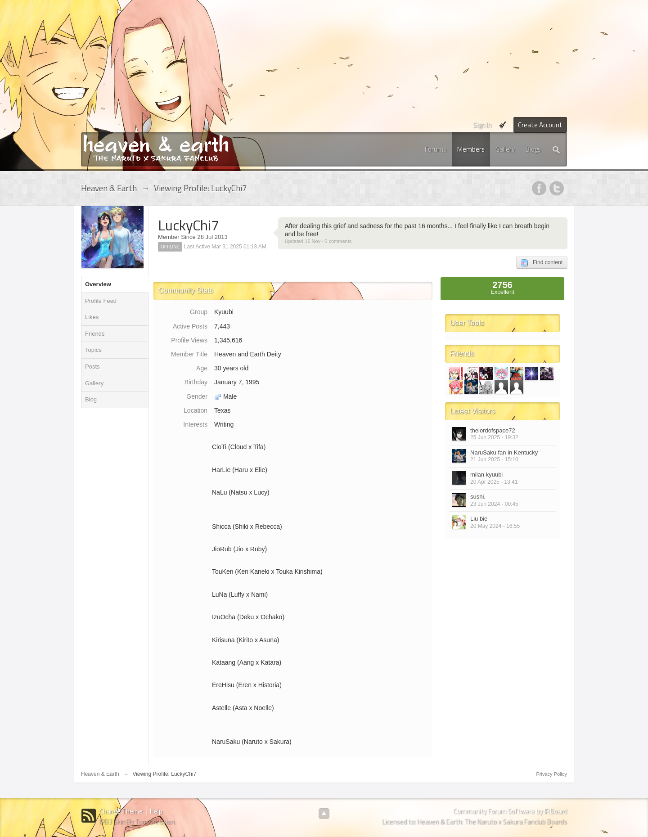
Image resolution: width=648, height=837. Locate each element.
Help (156, 811)
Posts (92, 366)
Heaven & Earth (100, 774)
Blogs (533, 149)
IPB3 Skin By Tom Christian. (137, 821)
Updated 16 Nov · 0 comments (318, 241)
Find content (541, 262)
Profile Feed (101, 300)
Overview (98, 284)
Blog (91, 399)
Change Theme (121, 811)
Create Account (540, 125)
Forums (435, 149)
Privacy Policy (551, 774)
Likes (92, 317)
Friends (94, 333)
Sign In (482, 125)
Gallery (505, 149)
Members (471, 149)
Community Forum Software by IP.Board (510, 811)
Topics (93, 349)
